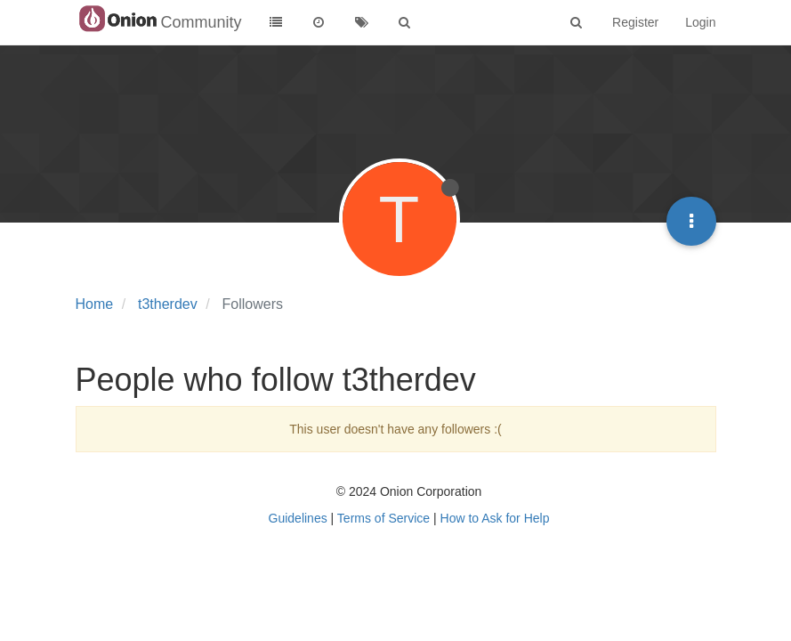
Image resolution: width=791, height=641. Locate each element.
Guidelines (298, 518)
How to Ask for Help (495, 518)
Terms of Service (383, 518)
